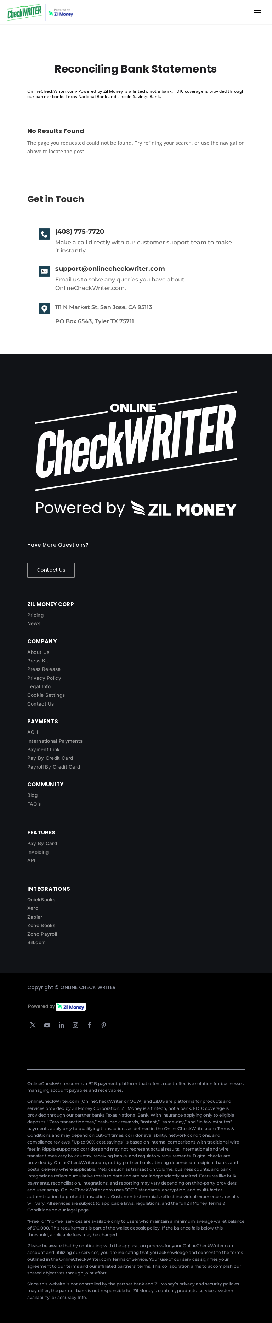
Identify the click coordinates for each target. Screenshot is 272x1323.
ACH (32, 732)
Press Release (44, 669)
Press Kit (38, 660)
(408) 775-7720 (79, 231)
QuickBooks (41, 899)
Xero (32, 908)
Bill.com (36, 942)
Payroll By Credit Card (53, 767)
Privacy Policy (44, 678)
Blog (32, 795)
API (31, 860)
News (33, 623)
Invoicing (38, 852)
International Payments (55, 741)
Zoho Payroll (42, 934)
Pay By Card (42, 843)
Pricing (35, 615)
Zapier (34, 917)
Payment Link (43, 749)
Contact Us (51, 570)
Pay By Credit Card (50, 758)
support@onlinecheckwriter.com (110, 269)
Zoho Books (41, 925)
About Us (38, 652)
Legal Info (39, 686)
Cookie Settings (46, 695)
